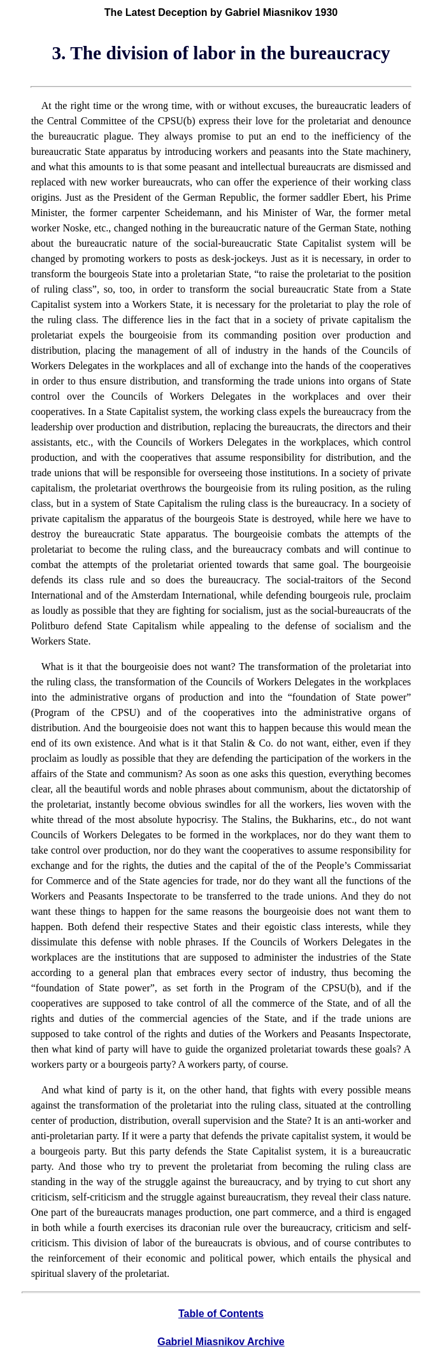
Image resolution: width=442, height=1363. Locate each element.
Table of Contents (221, 1313)
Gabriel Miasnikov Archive (220, 1341)
